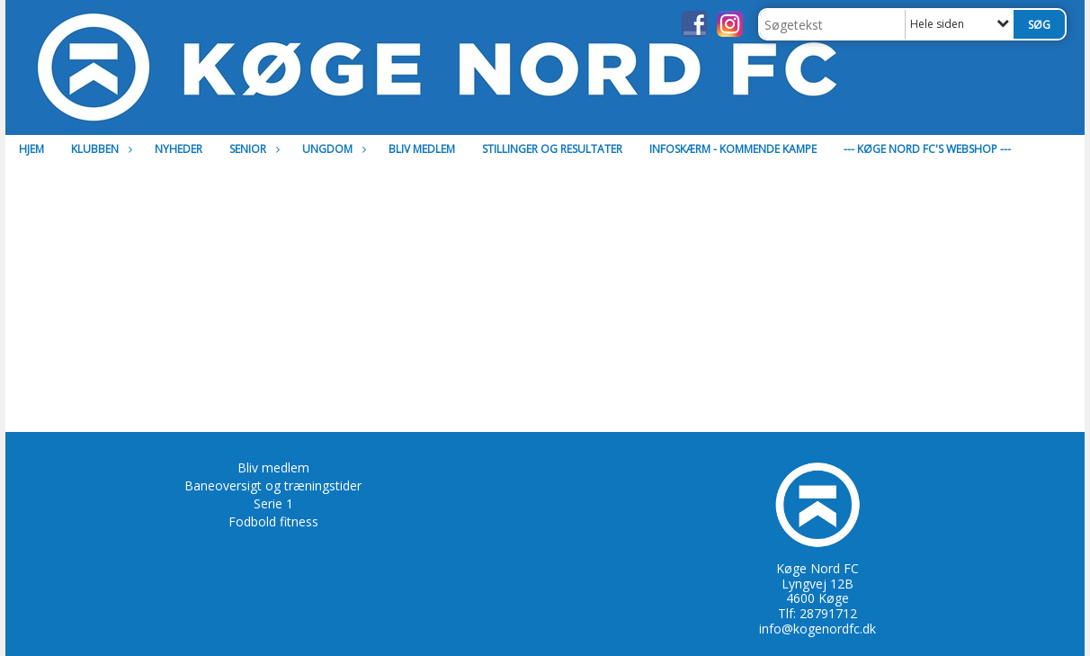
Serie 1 (273, 503)
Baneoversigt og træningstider (273, 485)
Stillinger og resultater (552, 149)
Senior (252, 149)
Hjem (31, 149)
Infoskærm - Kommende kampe (733, 149)
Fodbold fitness (273, 521)
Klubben (99, 149)
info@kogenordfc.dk (817, 628)
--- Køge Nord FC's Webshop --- (927, 149)
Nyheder (178, 149)
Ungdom (332, 149)
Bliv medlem (422, 149)
